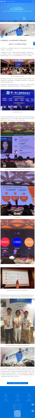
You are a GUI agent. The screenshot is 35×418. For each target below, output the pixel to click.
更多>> (33, 21)
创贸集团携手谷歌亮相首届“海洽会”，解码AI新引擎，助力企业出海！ (23, 21)
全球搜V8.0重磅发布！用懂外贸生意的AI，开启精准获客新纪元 (9, 21)
